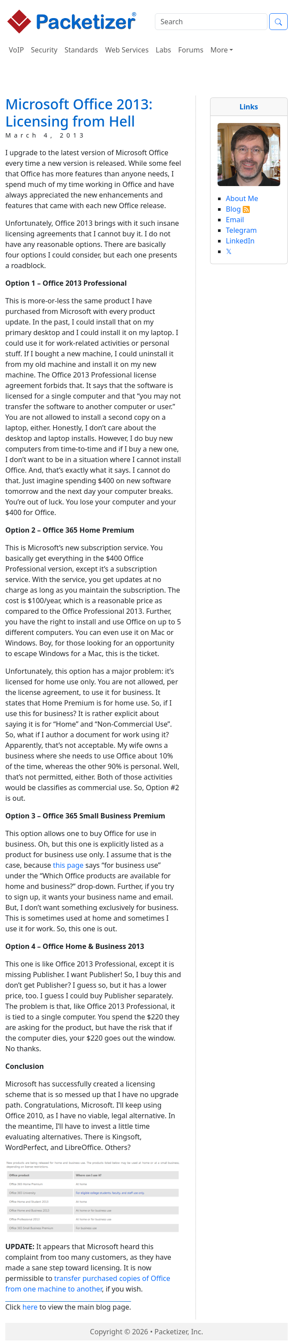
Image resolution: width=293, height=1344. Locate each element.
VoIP (16, 50)
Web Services (127, 50)
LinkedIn (240, 241)
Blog (233, 209)
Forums (190, 50)
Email (235, 219)
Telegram (241, 230)
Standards (81, 50)
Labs (163, 50)
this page (68, 865)
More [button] (219, 50)
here (30, 1307)
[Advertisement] (146, 79)
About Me (242, 198)
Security (44, 50)
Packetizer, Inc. (178, 1332)
